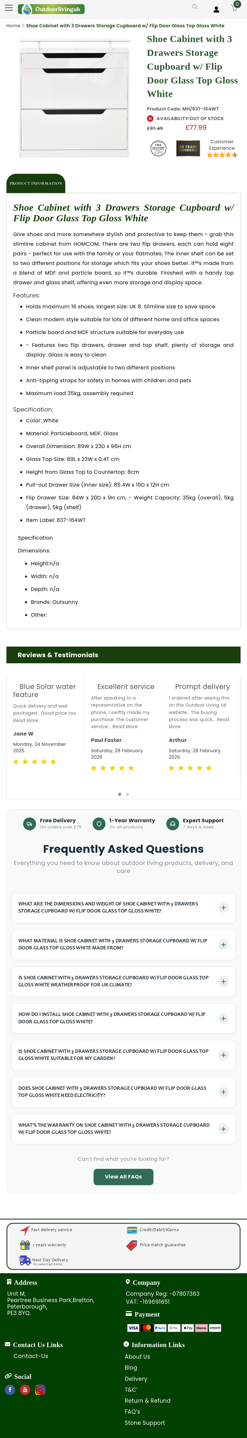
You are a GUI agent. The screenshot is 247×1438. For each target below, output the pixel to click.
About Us (137, 1357)
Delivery (136, 1379)
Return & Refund (148, 1401)
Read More (25, 720)
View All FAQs (123, 1176)
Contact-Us (31, 1356)
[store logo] (51, 8)
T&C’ (131, 1390)
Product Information (36, 183)
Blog (131, 1368)
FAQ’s (132, 1412)
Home (13, 25)
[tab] (35, 183)
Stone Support (145, 1423)
